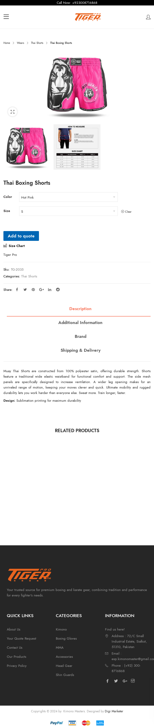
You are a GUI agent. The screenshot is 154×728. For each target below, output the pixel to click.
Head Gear (64, 665)
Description (80, 309)
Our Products (16, 656)
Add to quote (21, 236)
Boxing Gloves (66, 638)
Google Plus (41, 289)
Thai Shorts (37, 43)
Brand (80, 336)
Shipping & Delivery (80, 350)
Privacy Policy (17, 665)
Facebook (17, 289)
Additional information (80, 323)
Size (6, 211)
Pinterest (33, 289)
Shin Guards (65, 675)
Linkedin (49, 289)
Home (6, 43)
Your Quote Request (21, 638)
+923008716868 (84, 2)
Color (7, 196)
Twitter (25, 289)
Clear (128, 212)
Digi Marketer (114, 711)
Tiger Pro (10, 254)
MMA (60, 647)
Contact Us (14, 647)
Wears (20, 43)
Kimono (61, 629)
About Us (13, 629)
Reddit (58, 289)
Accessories (64, 656)
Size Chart (14, 246)
